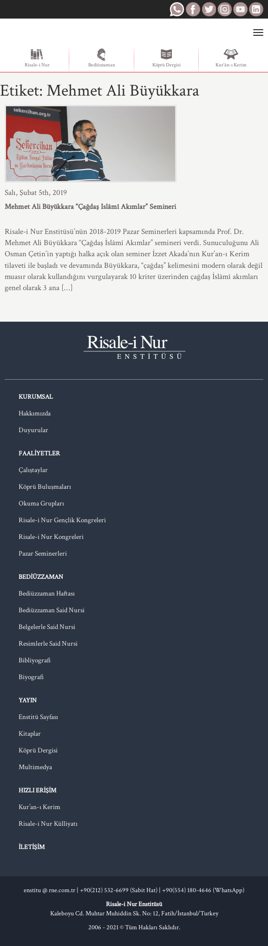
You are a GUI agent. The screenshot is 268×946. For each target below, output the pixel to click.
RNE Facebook (192, 9)
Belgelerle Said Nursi (47, 626)
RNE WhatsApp (177, 9)
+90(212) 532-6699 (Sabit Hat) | (121, 890)
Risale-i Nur (37, 58)
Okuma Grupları (41, 503)
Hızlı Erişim (37, 790)
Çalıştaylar (33, 470)
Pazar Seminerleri (43, 553)
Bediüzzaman (101, 58)
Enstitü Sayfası (38, 717)
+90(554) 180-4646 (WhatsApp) (203, 890)
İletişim (32, 847)
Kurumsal (36, 397)
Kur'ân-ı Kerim (231, 58)
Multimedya (35, 767)
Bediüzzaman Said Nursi (52, 610)
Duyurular (33, 430)
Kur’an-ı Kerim (39, 807)
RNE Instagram (224, 9)
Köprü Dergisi (166, 58)
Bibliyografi (35, 660)
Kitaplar (30, 733)
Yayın (28, 700)
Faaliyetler (39, 453)
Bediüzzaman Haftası (47, 593)
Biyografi (31, 677)
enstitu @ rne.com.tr (49, 890)
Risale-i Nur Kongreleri (51, 536)
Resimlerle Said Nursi (48, 643)
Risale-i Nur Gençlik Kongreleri (62, 520)
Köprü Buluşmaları (45, 486)
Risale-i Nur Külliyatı (48, 823)
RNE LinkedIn (255, 9)
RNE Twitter (208, 9)
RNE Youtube (240, 9)
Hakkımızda (35, 413)
